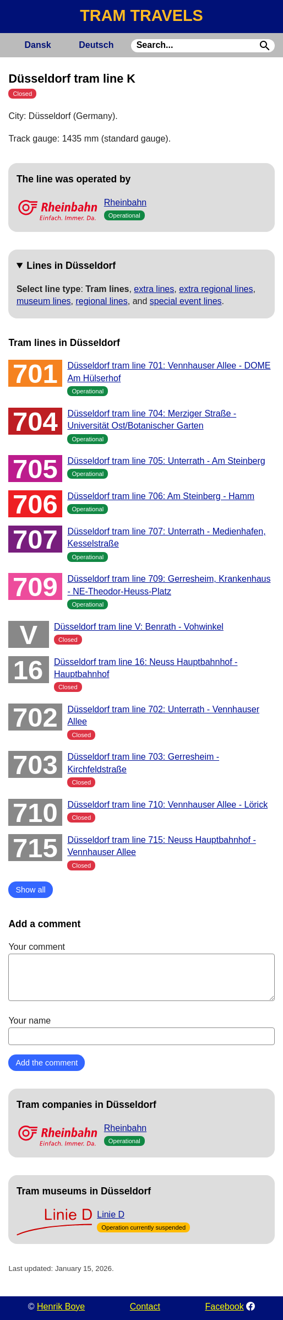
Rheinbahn (125, 202)
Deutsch (96, 45)
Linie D (110, 1214)
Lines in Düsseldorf (71, 265)
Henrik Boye (61, 1306)
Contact (145, 1306)
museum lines (44, 301)
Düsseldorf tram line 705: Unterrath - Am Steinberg (166, 461)
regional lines (101, 301)
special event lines (186, 301)
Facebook (224, 1306)
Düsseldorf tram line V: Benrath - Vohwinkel (139, 626)
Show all (30, 889)
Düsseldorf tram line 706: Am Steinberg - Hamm (160, 496)
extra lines (154, 289)
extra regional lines (216, 289)
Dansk (38, 45)
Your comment (141, 971)
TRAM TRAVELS (141, 15)
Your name (141, 1030)
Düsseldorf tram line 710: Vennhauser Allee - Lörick (167, 804)
